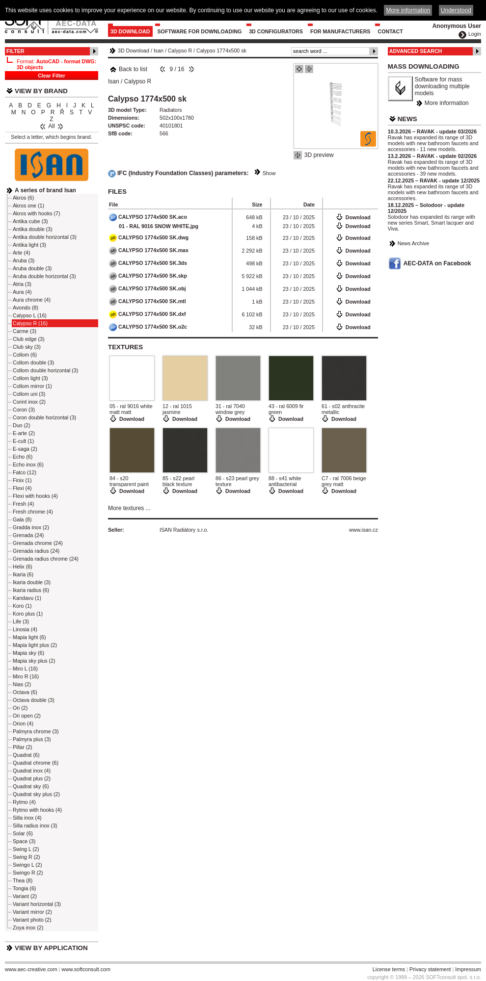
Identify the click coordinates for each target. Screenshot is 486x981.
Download (358, 217)
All (51, 126)
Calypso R (180, 50)
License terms (389, 969)
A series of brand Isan (45, 190)
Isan (158, 50)
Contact (390, 31)
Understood (456, 10)
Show (269, 173)
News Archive (414, 243)
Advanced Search (415, 51)
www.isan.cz (363, 530)
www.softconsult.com (85, 969)
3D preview (319, 155)
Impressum (468, 969)
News (407, 119)
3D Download (130, 31)
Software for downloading (200, 31)
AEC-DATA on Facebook (437, 263)
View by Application (51, 948)
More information (447, 103)
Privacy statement (430, 969)
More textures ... (129, 508)
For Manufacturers (340, 31)
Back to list (128, 69)
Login (474, 34)
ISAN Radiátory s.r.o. (184, 530)
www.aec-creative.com (31, 969)
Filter (15, 51)
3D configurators (276, 31)
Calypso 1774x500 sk (221, 50)
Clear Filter (51, 75)
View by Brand (41, 91)
